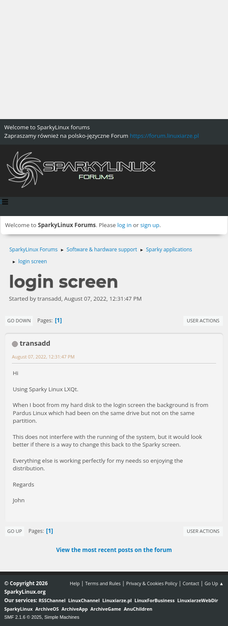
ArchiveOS (47, 609)
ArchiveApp (75, 609)
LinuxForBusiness (154, 600)
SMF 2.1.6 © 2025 (23, 617)
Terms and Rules (103, 583)
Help (75, 583)
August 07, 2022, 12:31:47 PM (43, 356)
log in (124, 225)
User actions (203, 320)
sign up (150, 225)
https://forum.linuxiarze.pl (164, 135)
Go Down (19, 320)
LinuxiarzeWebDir (197, 600)
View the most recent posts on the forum (114, 550)
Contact (190, 583)
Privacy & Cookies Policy (151, 583)
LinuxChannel (84, 600)
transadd (35, 343)
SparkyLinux (18, 609)
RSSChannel (52, 600)
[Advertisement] (114, 59)
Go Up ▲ (214, 583)
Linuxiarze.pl (117, 600)
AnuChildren (138, 609)
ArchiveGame (106, 609)
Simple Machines (61, 617)
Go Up (14, 531)
